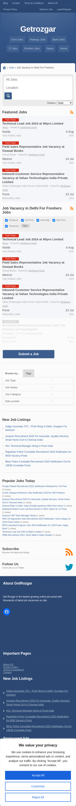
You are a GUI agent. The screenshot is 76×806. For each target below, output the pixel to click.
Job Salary (11, 387)
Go (8, 96)
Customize (38, 786)
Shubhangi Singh (28, 127)
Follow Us (10, 564)
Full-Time (29, 220)
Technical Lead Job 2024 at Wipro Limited (32, 123)
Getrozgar (38, 29)
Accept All (38, 775)
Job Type (10, 380)
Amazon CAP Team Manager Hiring (18, 515)
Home (63, 48)
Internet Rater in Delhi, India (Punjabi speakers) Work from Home (32, 506)
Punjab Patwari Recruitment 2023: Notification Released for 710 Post (34, 486)
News (50, 48)
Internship (45, 220)
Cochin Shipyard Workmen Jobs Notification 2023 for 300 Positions (33, 493)
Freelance (13, 220)
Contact (16, 3)
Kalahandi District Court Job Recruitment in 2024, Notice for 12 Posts (34, 509)
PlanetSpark (8, 333)
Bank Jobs (58, 39)
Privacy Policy (10, 9)
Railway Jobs (38, 39)
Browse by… (12, 373)
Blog (5, 3)
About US (53, 3)
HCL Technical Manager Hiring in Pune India (29, 446)
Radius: (51, 102)
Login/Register (64, 9)
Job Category (13, 394)
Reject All (38, 797)
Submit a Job (46, 9)
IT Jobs (13, 48)
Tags (28, 373)
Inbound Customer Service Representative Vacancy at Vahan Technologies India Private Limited (35, 178)
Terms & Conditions (34, 3)
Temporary (14, 226)
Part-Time (60, 220)
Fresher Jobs (32, 48)
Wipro (5, 127)
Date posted (12, 401)
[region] (38, 772)
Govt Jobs (17, 39)
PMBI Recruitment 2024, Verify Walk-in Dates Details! (27, 535)
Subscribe (10, 549)
